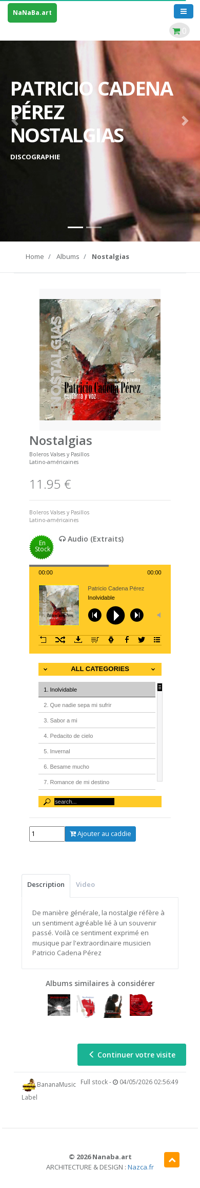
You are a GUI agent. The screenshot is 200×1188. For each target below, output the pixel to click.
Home (35, 256)
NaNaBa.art (32, 12)
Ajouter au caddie (100, 833)
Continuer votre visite (131, 1055)
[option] (100, 360)
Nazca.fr (141, 1167)
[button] (15, 121)
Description (46, 884)
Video (85, 884)
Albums (67, 256)
